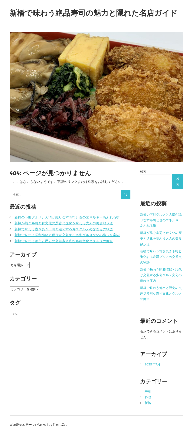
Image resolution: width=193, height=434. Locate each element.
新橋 (148, 402)
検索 (143, 171)
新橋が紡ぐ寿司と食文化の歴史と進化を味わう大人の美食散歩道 (64, 223)
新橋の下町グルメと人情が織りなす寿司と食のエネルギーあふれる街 (67, 217)
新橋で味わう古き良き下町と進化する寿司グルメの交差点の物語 (64, 229)
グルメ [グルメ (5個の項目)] (16, 314)
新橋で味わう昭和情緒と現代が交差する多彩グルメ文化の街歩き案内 (67, 235)
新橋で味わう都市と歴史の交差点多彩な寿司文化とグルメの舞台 (64, 241)
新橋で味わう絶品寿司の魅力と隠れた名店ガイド (93, 13)
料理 (148, 397)
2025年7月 (152, 364)
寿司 (148, 391)
